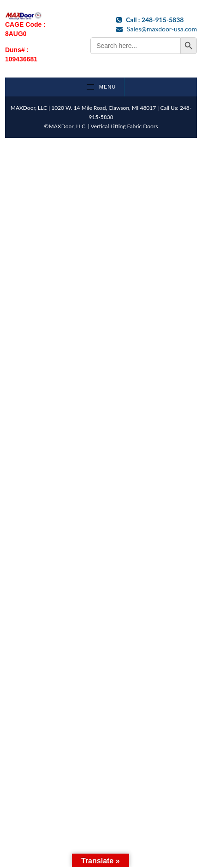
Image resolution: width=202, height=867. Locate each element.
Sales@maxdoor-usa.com (156, 29)
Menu (101, 87)
